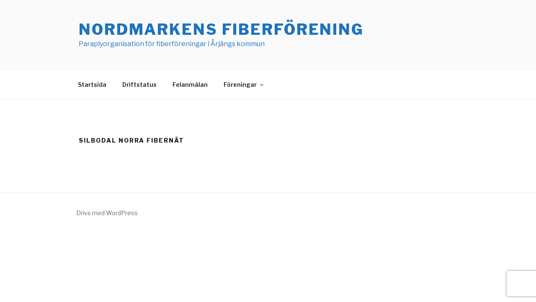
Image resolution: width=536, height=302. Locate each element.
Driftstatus (139, 84)
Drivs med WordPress (107, 212)
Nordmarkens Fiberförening (221, 29)
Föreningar (244, 84)
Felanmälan (190, 84)
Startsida (92, 84)
